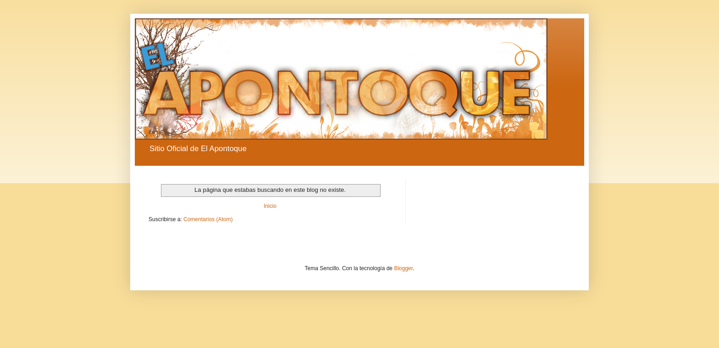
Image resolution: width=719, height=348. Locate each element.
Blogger (403, 268)
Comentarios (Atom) (207, 219)
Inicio (270, 206)
